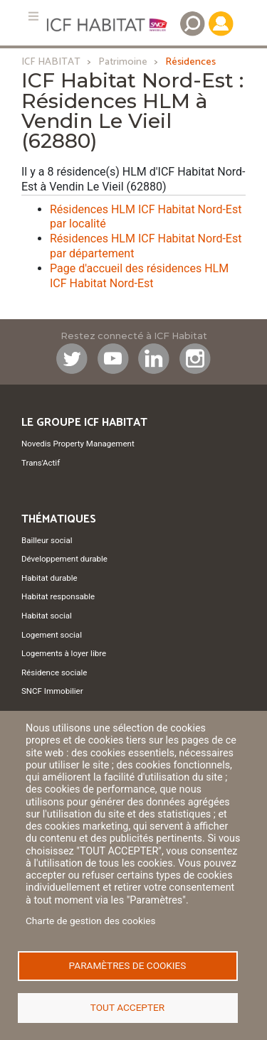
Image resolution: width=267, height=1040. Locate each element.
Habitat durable (49, 578)
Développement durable (64, 559)
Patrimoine (122, 61)
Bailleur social (46, 540)
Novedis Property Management (78, 444)
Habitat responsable (58, 596)
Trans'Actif (40, 463)
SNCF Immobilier (52, 691)
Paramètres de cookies (128, 965)
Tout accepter (127, 1007)
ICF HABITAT (50, 61)
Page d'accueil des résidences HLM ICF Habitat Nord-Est (139, 276)
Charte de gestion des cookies (91, 920)
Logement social (51, 635)
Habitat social (46, 616)
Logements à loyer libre (63, 653)
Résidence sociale (54, 672)
